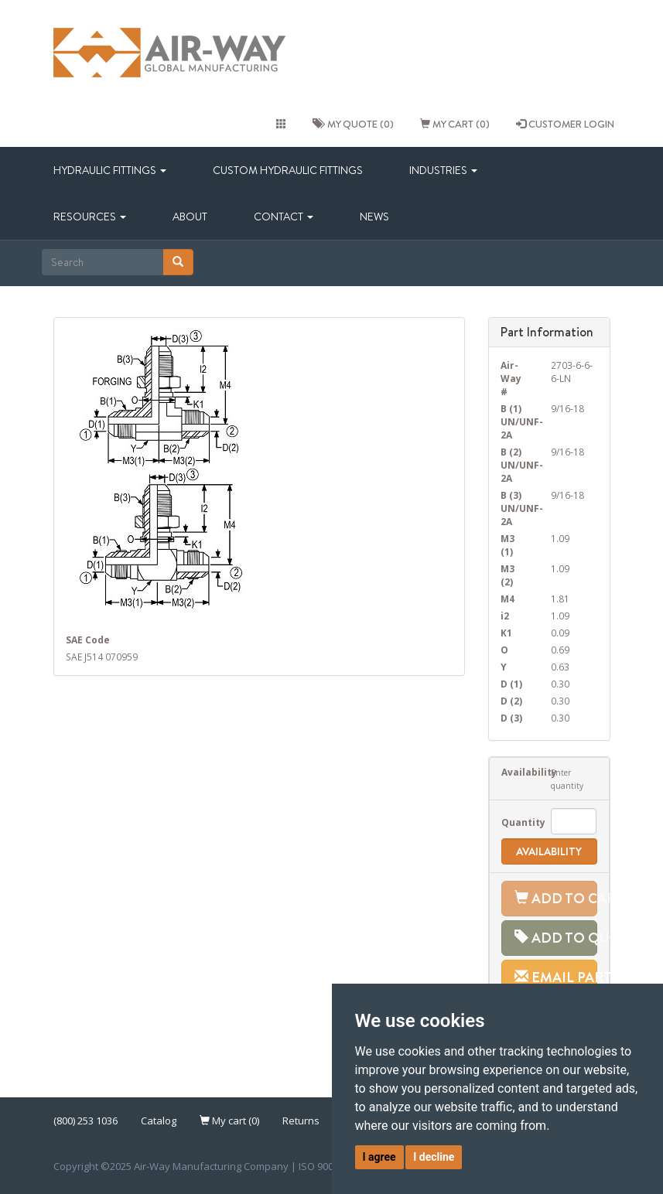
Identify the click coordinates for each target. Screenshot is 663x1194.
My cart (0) (455, 124)
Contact (283, 216)
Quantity (514, 822)
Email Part (555, 977)
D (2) (511, 700)
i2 (505, 615)
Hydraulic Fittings (109, 170)
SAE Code (88, 639)
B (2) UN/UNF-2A (514, 464)
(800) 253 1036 (85, 1120)
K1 (506, 632)
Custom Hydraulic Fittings (288, 170)
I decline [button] (433, 1157)
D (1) (511, 683)
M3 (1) (507, 545)
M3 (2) (507, 575)
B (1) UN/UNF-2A (514, 421)
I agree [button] (379, 1157)
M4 (507, 598)
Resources (89, 216)
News (374, 216)
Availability (514, 772)
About (190, 216)
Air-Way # (511, 378)
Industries (443, 170)
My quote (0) (353, 124)
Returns (301, 1120)
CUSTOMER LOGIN (565, 124)
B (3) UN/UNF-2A (514, 508)
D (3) (511, 717)
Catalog (158, 1120)
